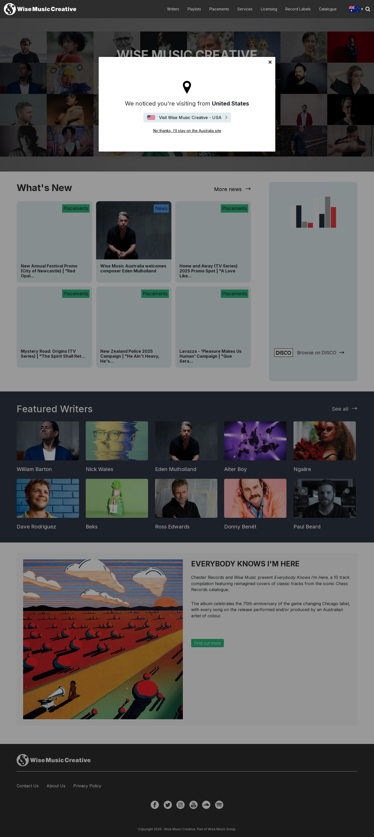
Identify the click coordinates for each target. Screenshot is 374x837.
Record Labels (298, 9)
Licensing (269, 9)
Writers (173, 9)
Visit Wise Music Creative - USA (190, 117)
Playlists (194, 9)
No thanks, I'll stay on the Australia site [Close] (270, 62)
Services (244, 9)
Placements (219, 9)
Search (367, 9)
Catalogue (328, 9)
